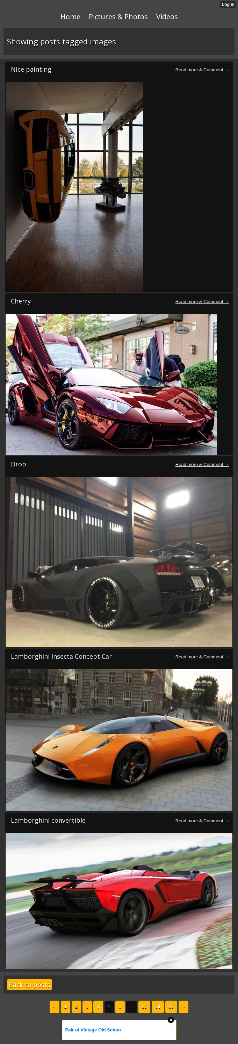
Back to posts (29, 984)
